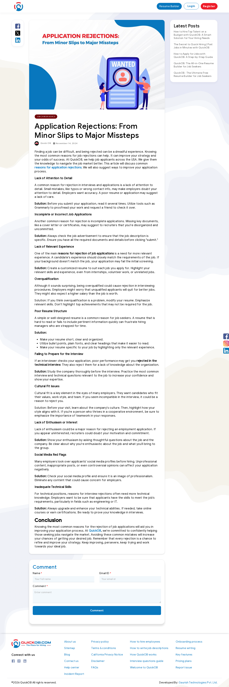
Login (191, 6)
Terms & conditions (103, 648)
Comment (40, 586)
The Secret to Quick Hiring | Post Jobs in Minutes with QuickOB (193, 46)
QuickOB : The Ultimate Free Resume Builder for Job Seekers (192, 74)
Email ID (105, 573)
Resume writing (186, 648)
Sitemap (69, 648)
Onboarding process (189, 641)
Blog (67, 654)
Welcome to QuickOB (144, 667)
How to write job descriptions (149, 648)
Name (37, 573)
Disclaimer (97, 661)
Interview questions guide (146, 661)
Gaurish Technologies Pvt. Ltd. (198, 682)
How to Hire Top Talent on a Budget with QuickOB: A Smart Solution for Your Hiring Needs (192, 35)
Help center (71, 667)
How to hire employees (145, 641)
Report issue (184, 667)
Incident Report (74, 674)
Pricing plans (184, 661)
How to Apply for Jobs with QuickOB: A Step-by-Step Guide (193, 55)
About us (70, 641)
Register (209, 6)
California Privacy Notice (107, 654)
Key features (184, 654)
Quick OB (43, 143)
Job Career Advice (46, 116)
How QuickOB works (143, 654)
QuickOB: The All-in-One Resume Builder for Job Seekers (194, 65)
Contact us (71, 661)
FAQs (94, 667)
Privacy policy (100, 641)
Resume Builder (169, 6)
